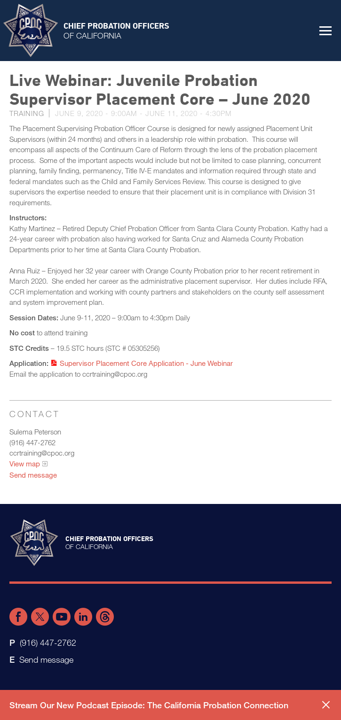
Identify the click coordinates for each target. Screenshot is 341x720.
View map (24, 463)
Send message (33, 475)
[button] (325, 30)
